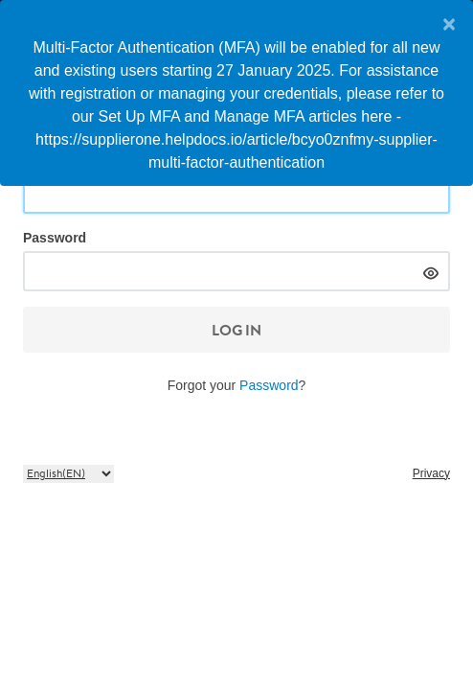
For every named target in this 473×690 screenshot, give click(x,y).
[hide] (430, 271)
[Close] (442, 24)
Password (54, 237)
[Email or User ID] (236, 193)
